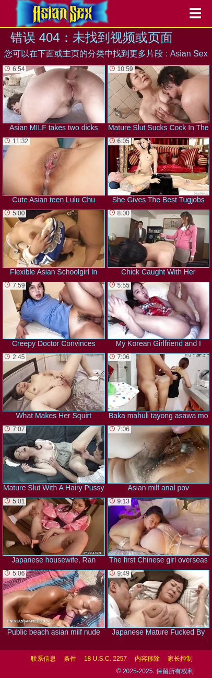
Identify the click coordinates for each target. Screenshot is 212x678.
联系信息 (43, 658)
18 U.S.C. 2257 (105, 658)
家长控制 (180, 658)
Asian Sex (189, 53)
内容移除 (147, 658)
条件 (70, 658)
